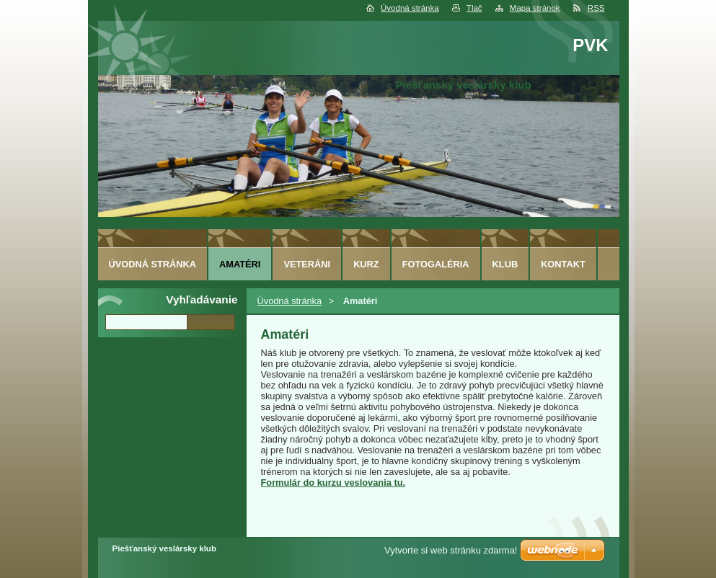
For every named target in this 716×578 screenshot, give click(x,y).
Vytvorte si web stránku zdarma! (450, 550)
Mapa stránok (535, 8)
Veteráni (306, 264)
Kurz (366, 264)
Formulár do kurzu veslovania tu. (333, 482)
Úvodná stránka (410, 8)
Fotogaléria (435, 264)
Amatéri (239, 264)
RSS (596, 8)
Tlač (474, 8)
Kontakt (563, 264)
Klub (505, 264)
